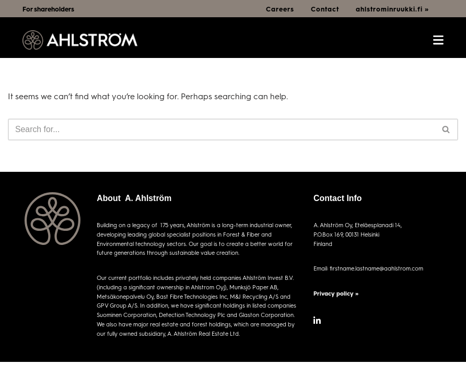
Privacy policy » (335, 293)
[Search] (221, 129)
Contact (325, 9)
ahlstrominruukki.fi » (392, 9)
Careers (280, 9)
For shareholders (48, 9)
